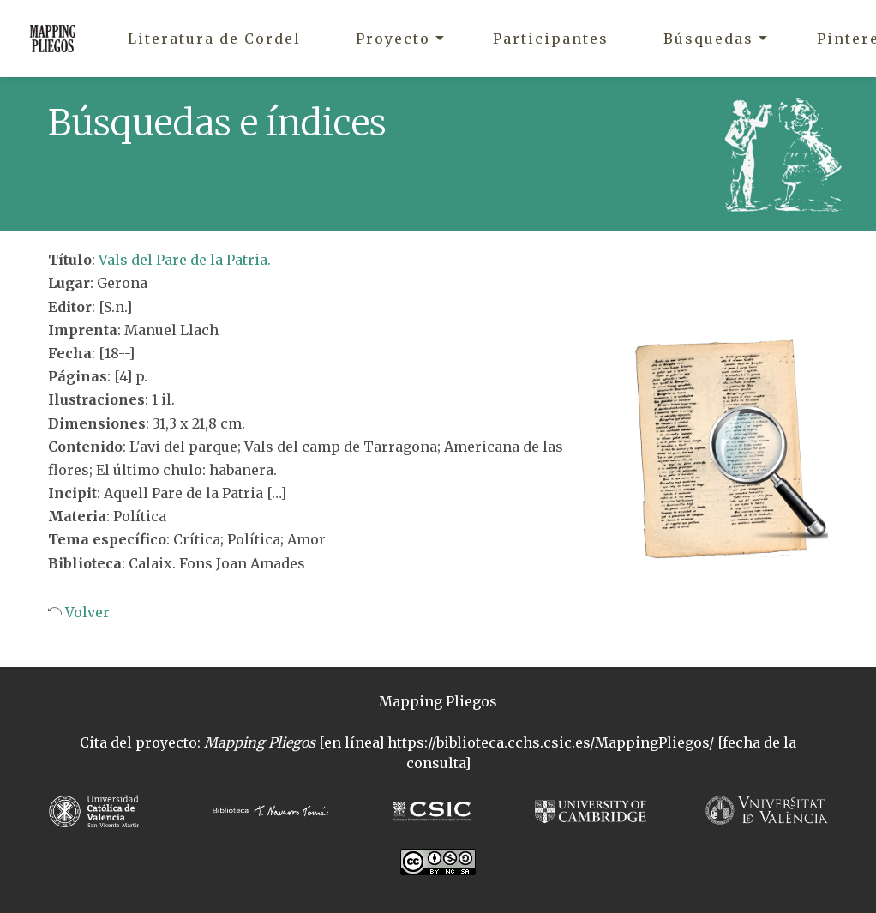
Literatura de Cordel (214, 38)
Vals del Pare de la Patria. (185, 259)
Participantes (551, 38)
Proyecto (393, 38)
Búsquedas (708, 38)
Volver (86, 612)
